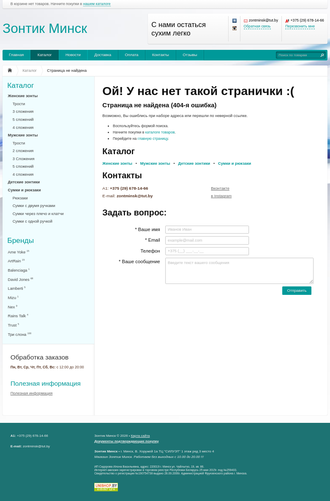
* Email (152, 239)
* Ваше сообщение (139, 261)
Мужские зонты (23, 135)
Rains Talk (18, 315)
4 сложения (23, 127)
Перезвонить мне (300, 26)
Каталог (45, 55)
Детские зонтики (24, 182)
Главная (16, 55)
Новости (73, 55)
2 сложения (23, 151)
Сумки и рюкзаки (24, 190)
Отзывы (190, 55)
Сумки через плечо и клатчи (38, 214)
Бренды (20, 240)
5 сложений (23, 119)
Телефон (150, 250)
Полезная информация (46, 383)
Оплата (132, 55)
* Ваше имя (147, 229)
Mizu (13, 297)
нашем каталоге (97, 4)
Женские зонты (23, 96)
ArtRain (16, 261)
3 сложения (23, 111)
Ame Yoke (19, 252)
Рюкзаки (20, 198)
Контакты (160, 55)
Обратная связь (257, 26)
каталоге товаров (160, 132)
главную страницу (153, 138)
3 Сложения (24, 159)
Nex (12, 307)
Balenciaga (19, 270)
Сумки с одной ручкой (32, 221)
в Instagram (221, 196)
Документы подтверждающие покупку (126, 441)
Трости (19, 104)
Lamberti (17, 288)
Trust (13, 325)
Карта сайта (140, 436)
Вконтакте (220, 188)
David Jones (20, 279)
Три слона (20, 334)
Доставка (102, 55)
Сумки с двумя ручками (34, 206)
